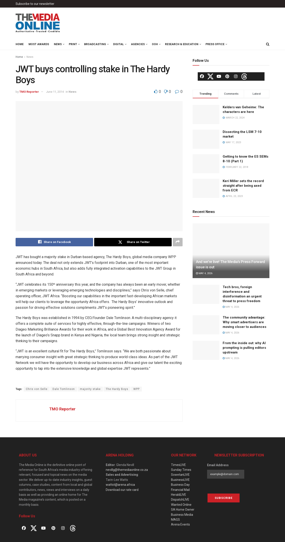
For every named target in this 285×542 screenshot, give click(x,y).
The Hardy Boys (117, 389)
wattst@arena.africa (120, 484)
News (58, 44)
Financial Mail (180, 490)
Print (73, 44)
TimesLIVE (178, 465)
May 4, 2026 (204, 273)
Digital (118, 44)
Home (20, 44)
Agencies (138, 44)
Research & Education (181, 44)
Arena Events (180, 524)
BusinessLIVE (180, 480)
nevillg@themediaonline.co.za (127, 470)
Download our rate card (122, 490)
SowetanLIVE (180, 475)
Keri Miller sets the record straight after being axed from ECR (243, 185)
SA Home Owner (182, 509)
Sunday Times (181, 470)
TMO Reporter (29, 91)
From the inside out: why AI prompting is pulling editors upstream (244, 347)
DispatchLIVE (180, 499)
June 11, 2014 (55, 91)
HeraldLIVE (178, 494)
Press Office (215, 44)
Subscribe (223, 498)
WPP (136, 389)
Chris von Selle (36, 389)
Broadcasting (95, 44)
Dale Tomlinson (64, 389)
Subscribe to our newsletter (35, 4)
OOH (155, 44)
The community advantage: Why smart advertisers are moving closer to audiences (244, 322)
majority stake (90, 389)
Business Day (180, 484)
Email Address (218, 465)
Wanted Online (181, 504)
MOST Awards (38, 44)
